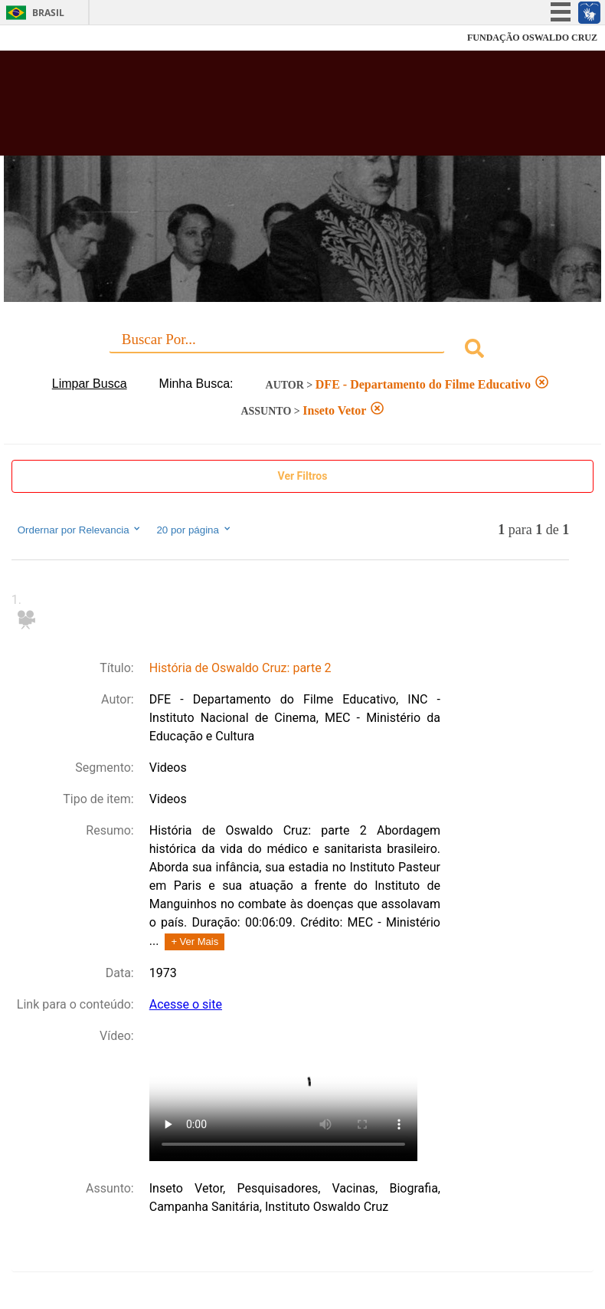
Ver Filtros (303, 476)
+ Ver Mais (194, 941)
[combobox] (303, 350)
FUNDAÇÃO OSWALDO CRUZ (532, 37)
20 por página (194, 529)
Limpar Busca (89, 383)
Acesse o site (185, 1004)
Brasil (48, 12)
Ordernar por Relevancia (80, 529)
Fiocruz (45, 38)
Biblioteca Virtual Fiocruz (264, 109)
